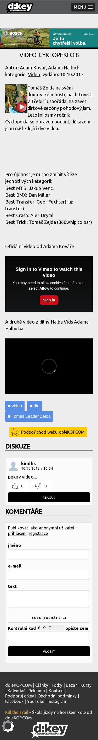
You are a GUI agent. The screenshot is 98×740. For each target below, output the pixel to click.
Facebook (14, 701)
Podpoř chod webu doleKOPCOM (53, 432)
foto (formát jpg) (49, 617)
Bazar (71, 685)
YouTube (35, 701)
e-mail (14, 566)
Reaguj (49, 497)
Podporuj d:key (19, 696)
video (17, 406)
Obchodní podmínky (57, 696)
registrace (38, 533)
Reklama (36, 690)
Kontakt (56, 690)
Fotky (57, 685)
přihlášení (17, 533)
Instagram (57, 701)
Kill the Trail (16, 712)
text (12, 586)
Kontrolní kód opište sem (49, 633)
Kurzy (85, 685)
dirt (37, 406)
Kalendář (16, 690)
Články (41, 685)
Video (34, 74)
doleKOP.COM (18, 685)
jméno (14, 545)
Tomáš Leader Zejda (31, 416)
